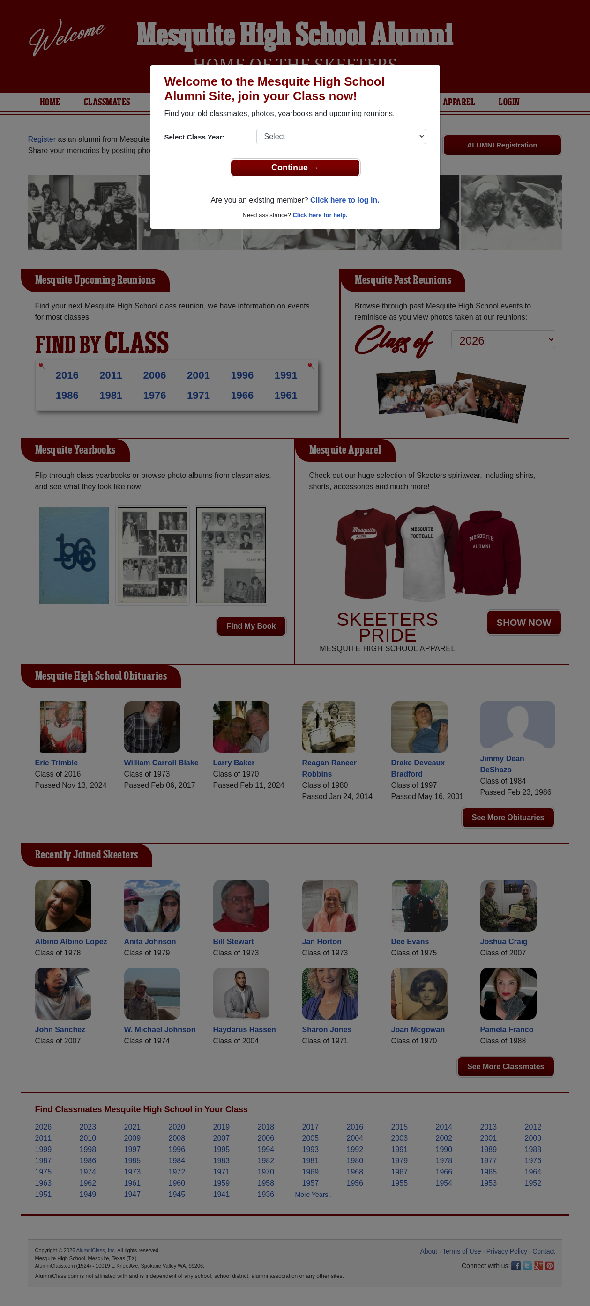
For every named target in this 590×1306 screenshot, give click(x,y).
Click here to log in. (345, 200)
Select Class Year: (194, 137)
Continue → (295, 167)
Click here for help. (319, 215)
